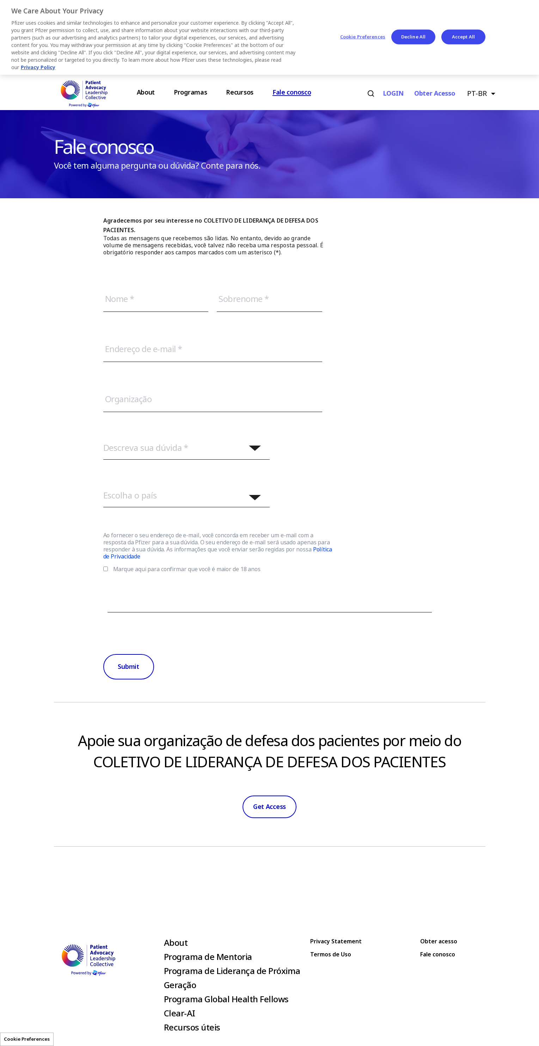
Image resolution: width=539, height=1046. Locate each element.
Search (371, 93)
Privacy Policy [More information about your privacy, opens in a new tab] (38, 67)
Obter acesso (434, 93)
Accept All (463, 37)
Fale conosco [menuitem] (291, 92)
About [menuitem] (146, 92)
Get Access (269, 806)
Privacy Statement (336, 941)
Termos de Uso (330, 954)
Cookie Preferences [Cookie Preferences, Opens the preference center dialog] (362, 37)
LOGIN (393, 93)
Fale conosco (437, 954)
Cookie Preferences (27, 1039)
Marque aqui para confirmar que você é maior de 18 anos (187, 569)
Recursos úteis (192, 1027)
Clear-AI (179, 1013)
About (176, 943)
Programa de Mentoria (208, 957)
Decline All (413, 37)
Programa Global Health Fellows (226, 999)
